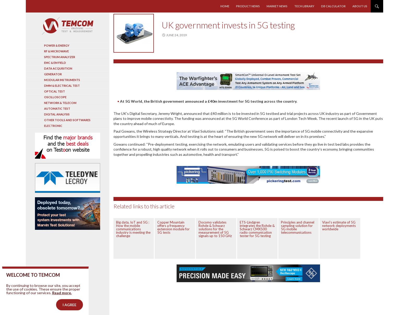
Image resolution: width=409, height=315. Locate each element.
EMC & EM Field (55, 62)
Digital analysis (57, 114)
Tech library (304, 6)
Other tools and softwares (67, 120)
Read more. (62, 301)
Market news (277, 6)
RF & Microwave (56, 51)
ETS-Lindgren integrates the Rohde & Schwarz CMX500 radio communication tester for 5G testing (257, 229)
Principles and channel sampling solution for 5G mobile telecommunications (297, 227)
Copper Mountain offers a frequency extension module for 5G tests (173, 227)
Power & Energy (56, 45)
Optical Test (54, 91)
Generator (53, 74)
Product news (248, 6)
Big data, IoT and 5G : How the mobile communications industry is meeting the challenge (133, 229)
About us (359, 6)
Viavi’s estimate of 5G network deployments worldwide (339, 225)
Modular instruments (62, 80)
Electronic (53, 125)
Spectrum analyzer (59, 57)
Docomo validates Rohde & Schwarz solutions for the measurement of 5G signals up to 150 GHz (215, 229)
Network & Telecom (60, 102)
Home (224, 6)
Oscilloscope (55, 97)
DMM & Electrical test (62, 85)
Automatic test (57, 108)
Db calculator (333, 6)
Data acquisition (58, 68)
